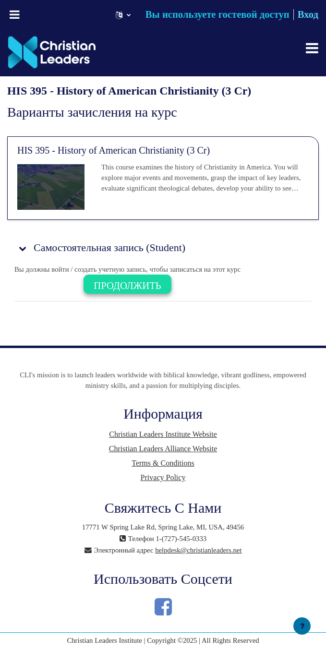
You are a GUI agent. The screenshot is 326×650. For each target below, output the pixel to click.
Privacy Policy (163, 477)
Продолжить (127, 285)
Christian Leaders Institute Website (163, 434)
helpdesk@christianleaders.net (198, 550)
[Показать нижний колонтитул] (302, 626)
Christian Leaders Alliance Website (163, 449)
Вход (308, 14)
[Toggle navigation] (312, 48)
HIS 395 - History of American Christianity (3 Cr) (113, 150)
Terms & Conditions (163, 463)
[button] (123, 14)
